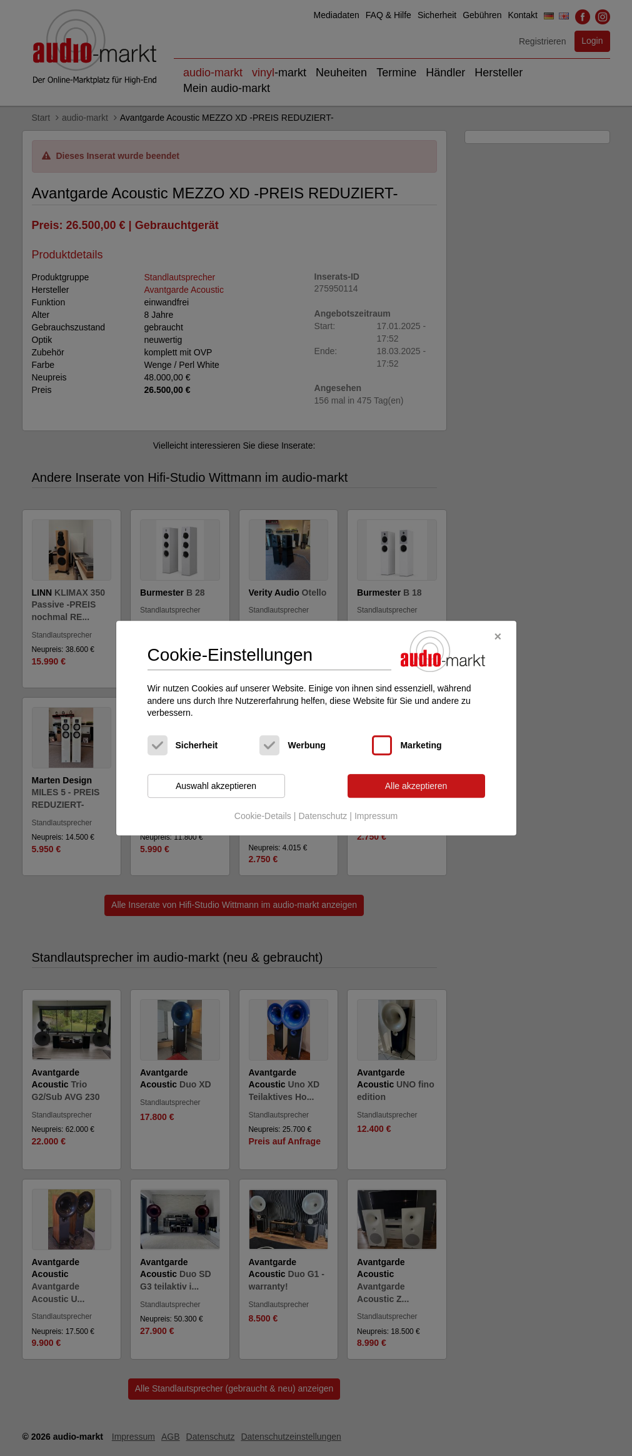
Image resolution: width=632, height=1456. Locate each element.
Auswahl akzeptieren (216, 786)
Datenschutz (322, 817)
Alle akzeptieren (416, 786)
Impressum (376, 817)
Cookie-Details (262, 817)
